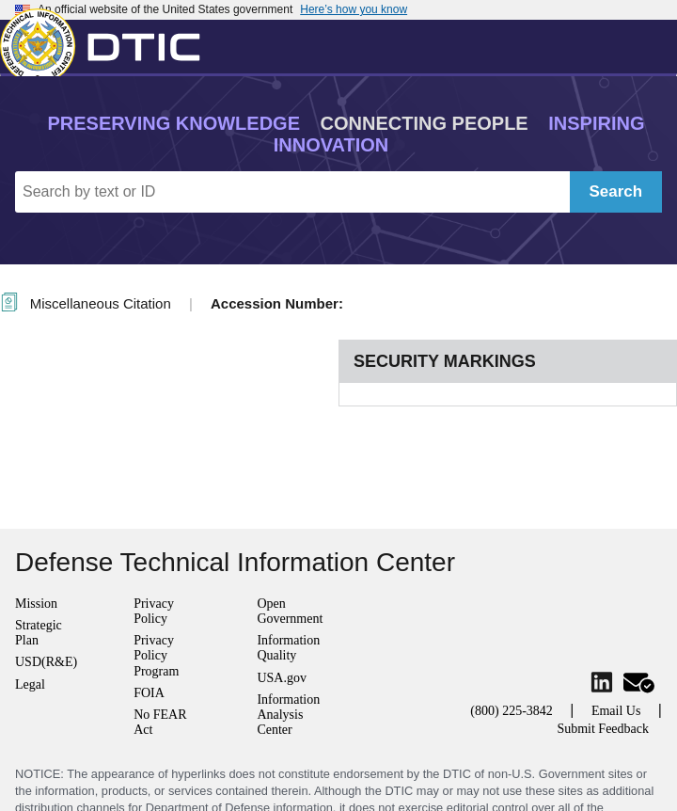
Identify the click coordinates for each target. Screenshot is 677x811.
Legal (30, 684)
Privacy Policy (154, 611)
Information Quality (288, 647)
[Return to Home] (108, 42)
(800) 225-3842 (511, 711)
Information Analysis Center (288, 714)
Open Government (290, 611)
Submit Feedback (603, 729)
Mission (36, 603)
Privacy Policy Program (156, 655)
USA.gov (282, 678)
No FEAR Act (160, 722)
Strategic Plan (38, 632)
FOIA (149, 693)
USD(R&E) (46, 662)
